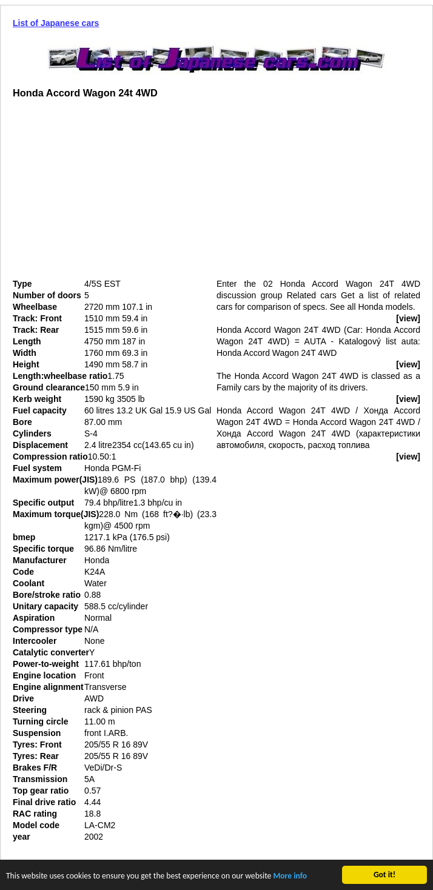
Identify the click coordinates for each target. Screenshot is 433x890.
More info (290, 877)
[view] (408, 318)
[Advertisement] (114, 193)
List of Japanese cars (56, 23)
